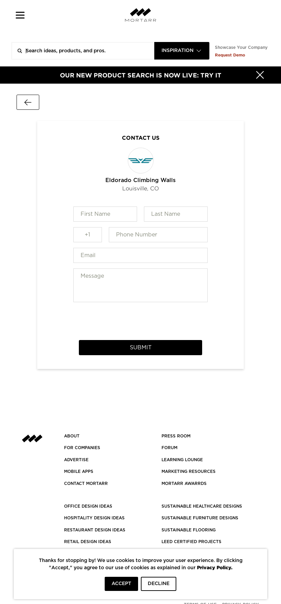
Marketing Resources (189, 471)
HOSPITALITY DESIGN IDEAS (94, 518)
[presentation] (140, 321)
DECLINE (158, 583)
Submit (141, 347)
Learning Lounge (182, 460)
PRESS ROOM (176, 436)
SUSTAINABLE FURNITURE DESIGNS (200, 518)
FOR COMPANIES (82, 448)
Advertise (76, 460)
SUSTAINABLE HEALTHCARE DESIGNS (202, 506)
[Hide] (260, 75)
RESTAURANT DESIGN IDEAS (94, 530)
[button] (20, 15)
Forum (169, 448)
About (72, 436)
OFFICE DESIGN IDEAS (88, 506)
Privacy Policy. (214, 567)
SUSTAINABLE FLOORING (189, 530)
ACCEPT (121, 583)
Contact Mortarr (86, 483)
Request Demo (230, 55)
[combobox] (181, 51)
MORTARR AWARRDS (184, 483)
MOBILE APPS (78, 471)
